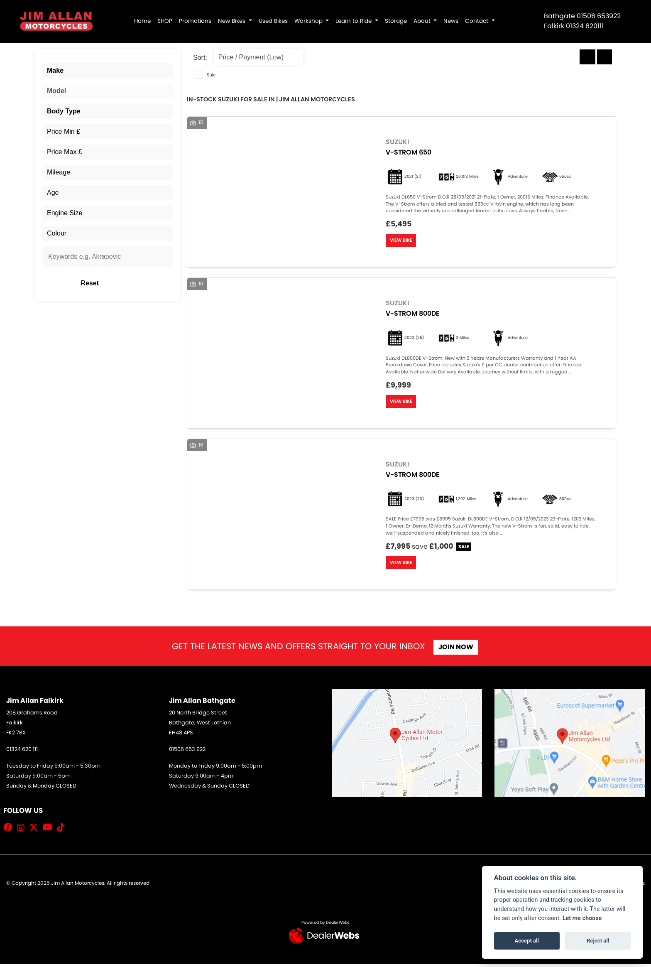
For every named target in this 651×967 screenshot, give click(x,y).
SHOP (164, 21)
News (450, 21)
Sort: (200, 57)
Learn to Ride (354, 21)
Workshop (309, 21)
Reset (130, 283)
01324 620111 (585, 26)
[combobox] (107, 70)
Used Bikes (273, 21)
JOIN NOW (458, 650)
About (423, 21)
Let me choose (582, 918)
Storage (396, 21)
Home (142, 21)
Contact (477, 21)
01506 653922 (599, 16)
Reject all (598, 941)
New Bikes (232, 21)
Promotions (195, 21)
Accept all (527, 941)
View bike (402, 241)
